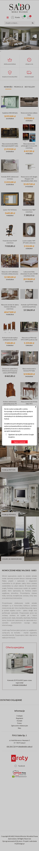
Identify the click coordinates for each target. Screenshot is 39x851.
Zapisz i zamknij (19, 442)
